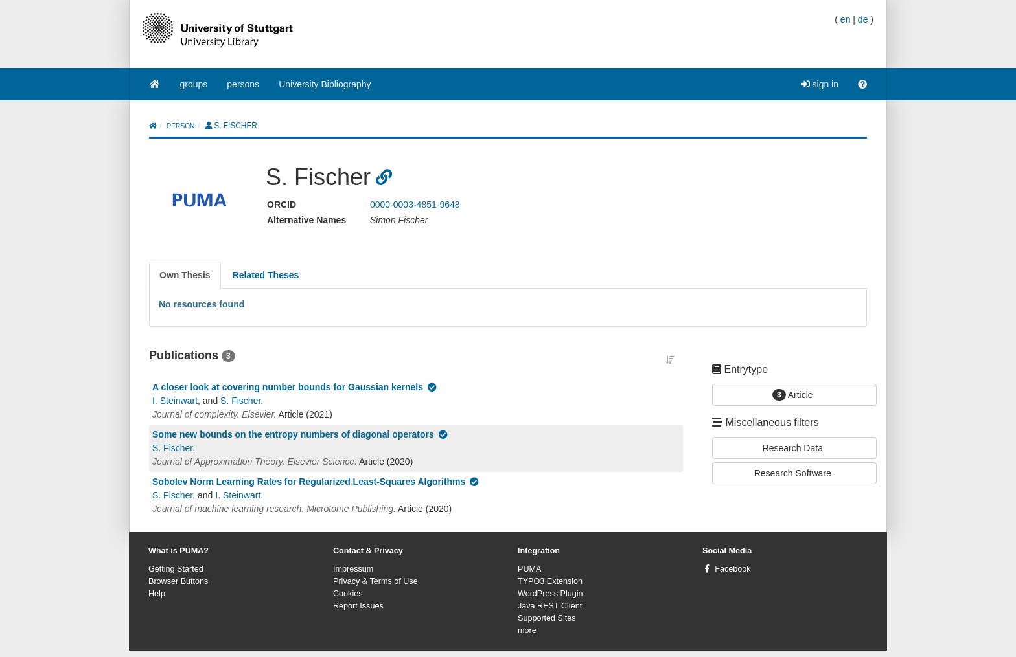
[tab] (185, 275)
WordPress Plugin (550, 593)
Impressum (353, 568)
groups (194, 84)
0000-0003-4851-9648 (415, 204)
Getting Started (175, 568)
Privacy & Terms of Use (375, 581)
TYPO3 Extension (550, 581)
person (181, 125)
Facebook (732, 568)
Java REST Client (550, 605)
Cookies (348, 593)
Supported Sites (547, 618)
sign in (819, 84)
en (845, 19)
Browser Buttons (178, 581)
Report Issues (358, 605)
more (527, 630)
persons (243, 84)
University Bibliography (325, 84)
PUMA (529, 568)
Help (156, 593)
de (863, 19)
